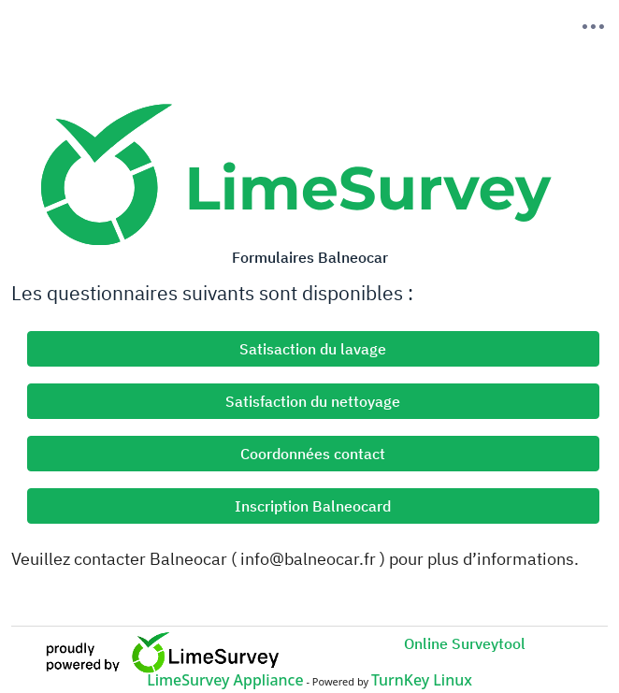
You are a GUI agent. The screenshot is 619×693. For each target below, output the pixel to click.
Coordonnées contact (312, 453)
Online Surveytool (464, 643)
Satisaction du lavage (312, 348)
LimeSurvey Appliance (225, 680)
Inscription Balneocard (313, 506)
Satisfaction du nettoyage (312, 401)
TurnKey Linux (421, 680)
